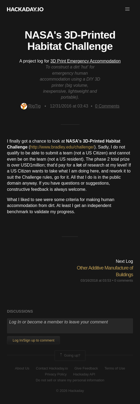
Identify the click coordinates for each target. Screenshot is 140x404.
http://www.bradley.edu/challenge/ (62, 147)
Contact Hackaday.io (52, 368)
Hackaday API (84, 374)
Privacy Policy (56, 374)
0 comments (123, 280)
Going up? (69, 355)
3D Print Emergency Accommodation (86, 61)
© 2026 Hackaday (70, 391)
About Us (22, 368)
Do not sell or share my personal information (70, 380)
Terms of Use (115, 368)
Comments (107, 106)
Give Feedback (86, 368)
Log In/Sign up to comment (33, 340)
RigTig (31, 106)
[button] (127, 9)
